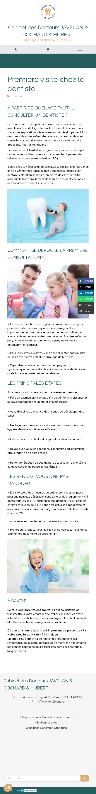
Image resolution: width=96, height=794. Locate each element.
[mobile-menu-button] (80, 49)
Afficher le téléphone (51, 702)
